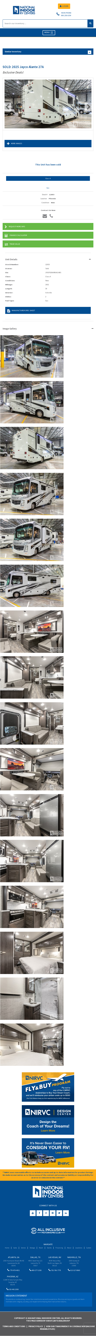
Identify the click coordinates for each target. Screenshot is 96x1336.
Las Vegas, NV (54, 1257)
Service (23, 1248)
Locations (78, 1248)
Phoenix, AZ (12, 1276)
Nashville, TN (74, 1257)
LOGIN (64, 6)
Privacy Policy (35, 1326)
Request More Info (15, 227)
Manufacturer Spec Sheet (21, 311)
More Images (14, 144)
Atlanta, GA (13, 1257)
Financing (59, 1248)
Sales (15, 1248)
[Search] (45, 23)
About (69, 1248)
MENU (49, 32)
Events (49, 1248)
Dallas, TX (35, 1257)
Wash (41, 1248)
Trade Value (12, 244)
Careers (88, 1248)
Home (7, 1248)
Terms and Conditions (13, 1326)
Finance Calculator (16, 236)
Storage (32, 1248)
